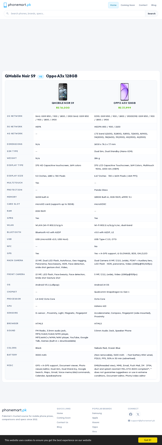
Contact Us (62, 422)
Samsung (97, 413)
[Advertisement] (81, 43)
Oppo (95, 427)
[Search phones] (77, 13)
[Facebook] (131, 414)
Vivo (94, 431)
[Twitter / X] (138, 414)
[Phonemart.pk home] (17, 5)
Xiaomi (95, 422)
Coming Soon (128, 5)
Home (113, 5)
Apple (95, 417)
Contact (143, 5)
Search (152, 13)
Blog (153, 5)
